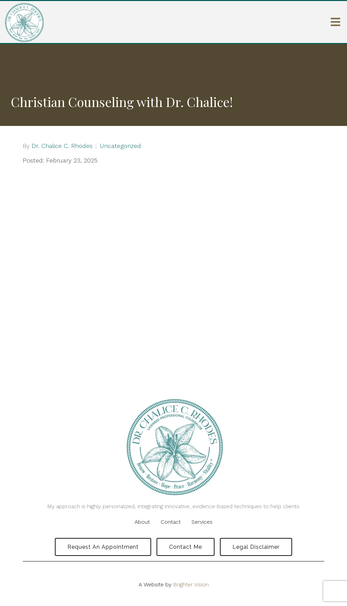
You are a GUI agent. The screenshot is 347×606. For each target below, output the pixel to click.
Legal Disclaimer (256, 547)
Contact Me (185, 547)
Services (201, 522)
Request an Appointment (103, 547)
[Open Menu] (335, 22)
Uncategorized (120, 146)
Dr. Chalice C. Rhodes (62, 146)
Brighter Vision (191, 584)
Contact (171, 522)
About (142, 522)
